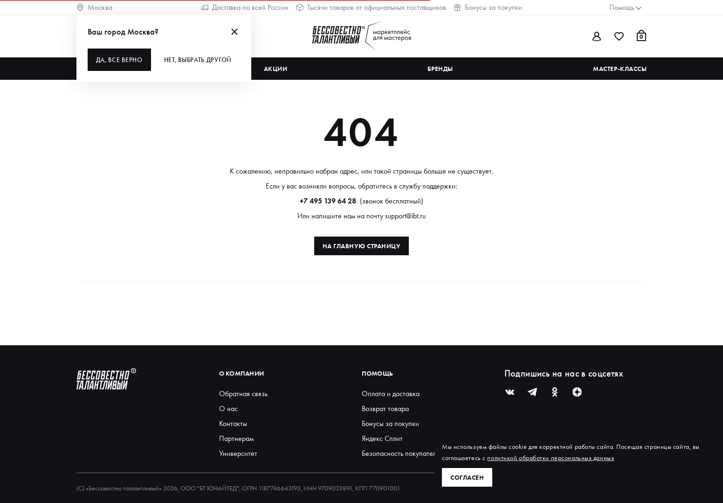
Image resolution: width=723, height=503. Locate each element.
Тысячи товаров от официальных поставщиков (371, 7)
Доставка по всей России (245, 7)
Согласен (467, 477)
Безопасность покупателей (403, 453)
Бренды (440, 68)
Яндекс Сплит (382, 438)
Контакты (233, 423)
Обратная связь (243, 393)
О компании (241, 373)
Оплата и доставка (391, 393)
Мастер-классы (620, 68)
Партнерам (236, 438)
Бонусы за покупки (488, 7)
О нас (228, 408)
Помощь (377, 373)
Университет (238, 453)
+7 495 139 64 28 (328, 201)
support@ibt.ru (405, 216)
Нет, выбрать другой (198, 60)
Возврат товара (385, 408)
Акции (276, 68)
